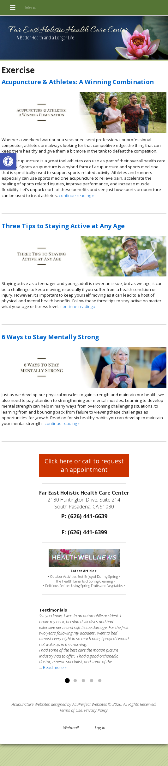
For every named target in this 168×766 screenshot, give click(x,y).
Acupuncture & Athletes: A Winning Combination (78, 82)
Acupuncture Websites (31, 704)
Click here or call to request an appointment (84, 465)
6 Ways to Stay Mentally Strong (50, 337)
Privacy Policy (96, 710)
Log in (100, 727)
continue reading (76, 195)
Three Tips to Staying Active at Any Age (63, 226)
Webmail (71, 727)
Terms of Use (70, 710)
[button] (8, 161)
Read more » (55, 667)
